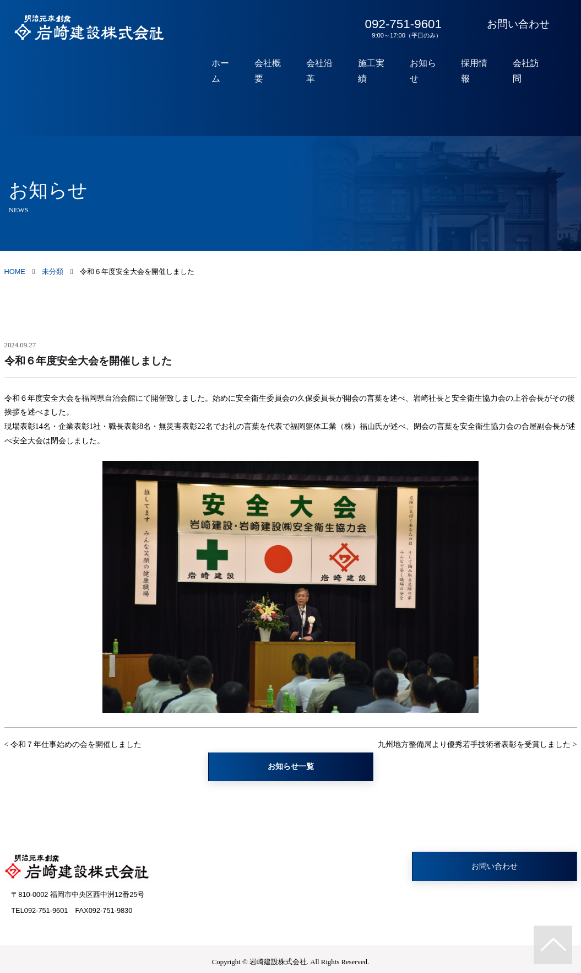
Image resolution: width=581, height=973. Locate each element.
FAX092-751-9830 (103, 910)
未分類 (52, 271)
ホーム (237, 71)
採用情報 (479, 71)
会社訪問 (528, 71)
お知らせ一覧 (291, 766)
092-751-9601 (401, 28)
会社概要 (282, 71)
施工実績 (381, 71)
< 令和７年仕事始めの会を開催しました (73, 744)
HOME (14, 271)
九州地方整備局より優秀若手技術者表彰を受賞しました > (477, 744)
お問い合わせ (518, 24)
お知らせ (430, 71)
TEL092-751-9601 (39, 910)
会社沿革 (331, 71)
